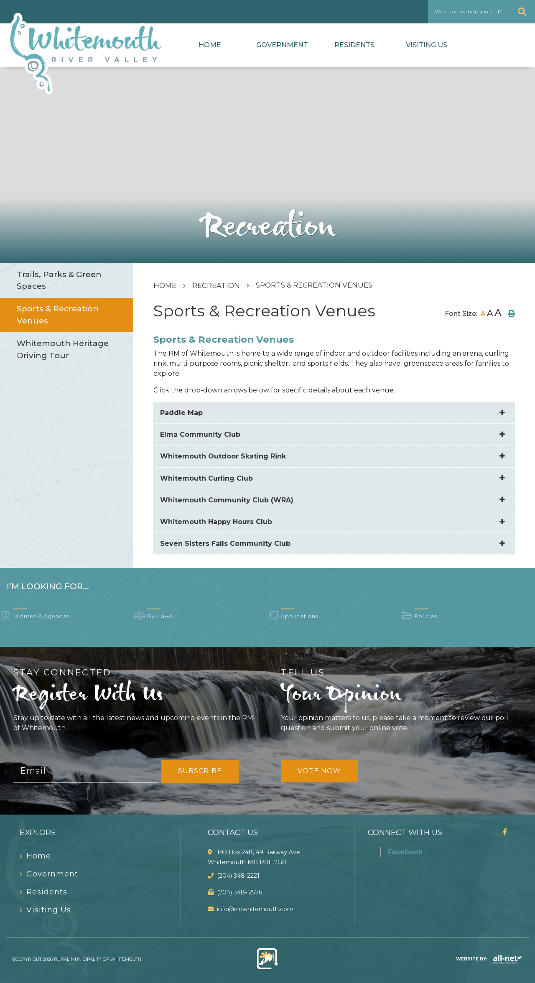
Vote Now (319, 771)
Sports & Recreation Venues (314, 285)
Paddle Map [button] (181, 413)
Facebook (405, 852)
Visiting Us (426, 45)
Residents (354, 45)
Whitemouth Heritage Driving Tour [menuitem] (63, 349)
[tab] (334, 413)
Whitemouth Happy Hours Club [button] (216, 522)
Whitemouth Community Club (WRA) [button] (226, 500)
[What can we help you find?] (481, 11)
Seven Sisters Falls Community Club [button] (225, 544)
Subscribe (200, 771)
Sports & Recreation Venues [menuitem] (58, 315)
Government (282, 45)
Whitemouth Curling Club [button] (206, 478)
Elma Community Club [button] (200, 434)
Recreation (216, 285)
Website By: (489, 959)
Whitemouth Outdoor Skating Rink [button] (223, 456)
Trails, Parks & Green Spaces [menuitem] (59, 280)
